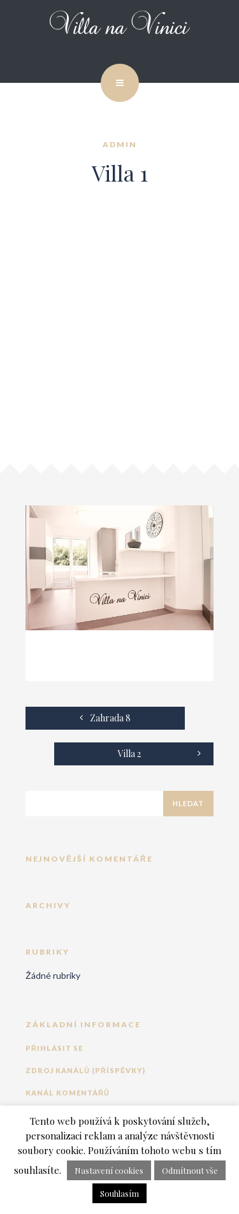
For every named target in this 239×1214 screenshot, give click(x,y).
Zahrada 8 (105, 718)
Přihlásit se (54, 1048)
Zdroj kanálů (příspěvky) (85, 1070)
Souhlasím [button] (119, 1193)
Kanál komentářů (67, 1092)
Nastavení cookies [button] (109, 1170)
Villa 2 (159, 754)
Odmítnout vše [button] (190, 1170)
